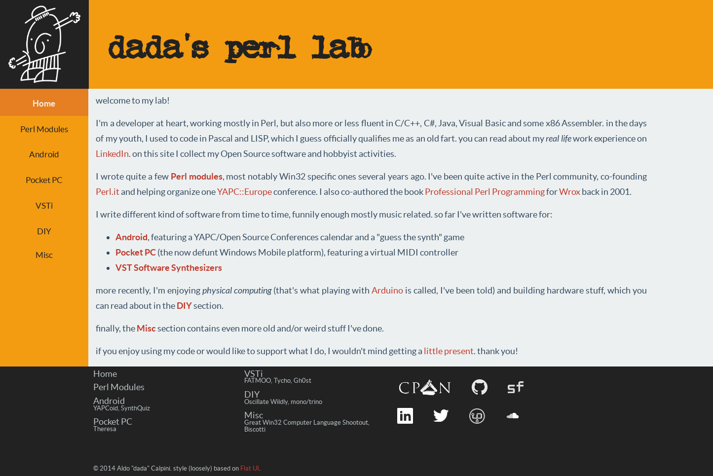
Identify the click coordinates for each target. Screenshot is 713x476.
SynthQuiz (135, 408)
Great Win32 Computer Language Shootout (306, 422)
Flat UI (249, 468)
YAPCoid (105, 408)
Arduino (387, 290)
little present (449, 351)
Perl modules (197, 176)
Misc (44, 254)
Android (44, 154)
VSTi (44, 205)
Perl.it (107, 191)
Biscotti (254, 429)
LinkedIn (112, 153)
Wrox (569, 191)
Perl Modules (44, 129)
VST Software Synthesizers (168, 267)
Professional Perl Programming (485, 191)
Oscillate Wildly (266, 401)
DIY (44, 231)
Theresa (104, 429)
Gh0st (302, 380)
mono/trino (306, 401)
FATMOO (257, 380)
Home (105, 373)
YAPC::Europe (244, 191)
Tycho (282, 380)
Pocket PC (44, 179)
